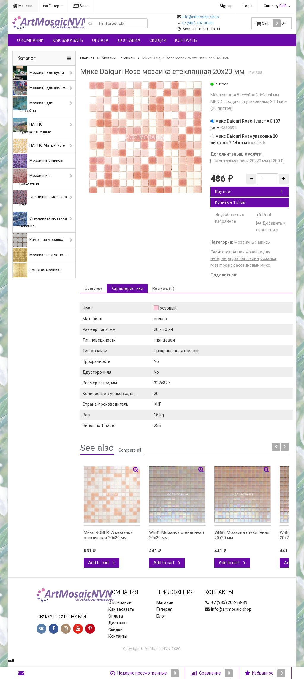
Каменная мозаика (38, 240)
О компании (30, 40)
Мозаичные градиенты (31, 177)
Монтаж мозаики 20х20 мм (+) (247, 160)
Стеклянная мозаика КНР (40, 198)
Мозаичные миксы (38, 161)
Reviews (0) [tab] (163, 288)
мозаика (268, 258)
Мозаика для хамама (40, 88)
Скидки (157, 40)
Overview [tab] (93, 288)
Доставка (129, 40)
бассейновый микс (251, 265)
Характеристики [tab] (127, 288)
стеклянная (233, 252)
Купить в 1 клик (230, 202)
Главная (87, 58)
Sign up (226, 6)
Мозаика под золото (40, 255)
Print (263, 214)
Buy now (249, 191)
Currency (275, 6)
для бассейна (245, 258)
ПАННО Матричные (39, 146)
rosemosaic (221, 265)
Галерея (53, 6)
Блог (80, 6)
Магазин (23, 6)
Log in (248, 6)
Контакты (186, 40)
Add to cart (101, 562)
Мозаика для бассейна (33, 104)
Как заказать (68, 40)
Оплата (100, 40)
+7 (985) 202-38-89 (197, 23)
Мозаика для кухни (38, 73)
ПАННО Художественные (32, 126)
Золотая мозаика (37, 270)
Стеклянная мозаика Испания (40, 220)
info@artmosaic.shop (200, 17)
